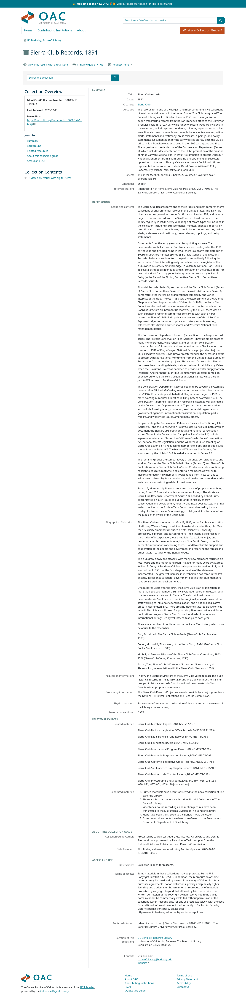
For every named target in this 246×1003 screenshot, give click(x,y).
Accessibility (184, 983)
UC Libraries (87, 987)
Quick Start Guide (135, 990)
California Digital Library (54, 991)
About (81, 30)
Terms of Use (184, 975)
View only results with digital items (48, 64)
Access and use (36, 161)
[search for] (170, 20)
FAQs (128, 987)
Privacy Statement (187, 979)
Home (28, 30)
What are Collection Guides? (202, 30)
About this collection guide (42, 156)
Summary (32, 141)
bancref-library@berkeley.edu (155, 959)
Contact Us (183, 987)
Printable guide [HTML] (90, 64)
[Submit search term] (221, 20)
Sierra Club (144, 104)
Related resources (37, 151)
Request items (120, 64)
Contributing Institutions (54, 30)
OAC (43, 17)
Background (34, 146)
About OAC (131, 979)
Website (142, 963)
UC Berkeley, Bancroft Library (44, 40)
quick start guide (137, 4)
